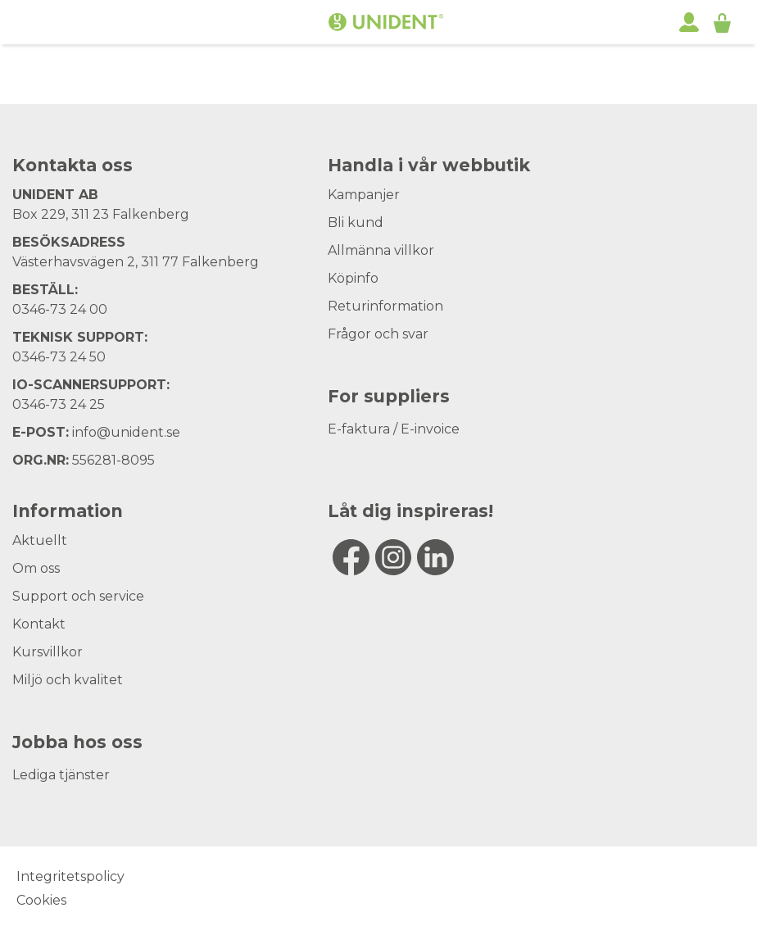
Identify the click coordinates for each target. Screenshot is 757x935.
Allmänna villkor (381, 250)
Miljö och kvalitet (67, 680)
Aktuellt (39, 540)
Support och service (78, 596)
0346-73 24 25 (58, 404)
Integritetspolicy (70, 876)
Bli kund (355, 222)
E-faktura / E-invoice (394, 429)
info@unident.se (126, 432)
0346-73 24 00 (59, 309)
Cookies (41, 900)
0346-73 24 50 (59, 357)
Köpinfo (353, 278)
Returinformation (385, 306)
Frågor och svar (378, 334)
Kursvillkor (47, 652)
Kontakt (39, 624)
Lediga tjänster (61, 775)
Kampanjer (364, 194)
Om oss (36, 568)
